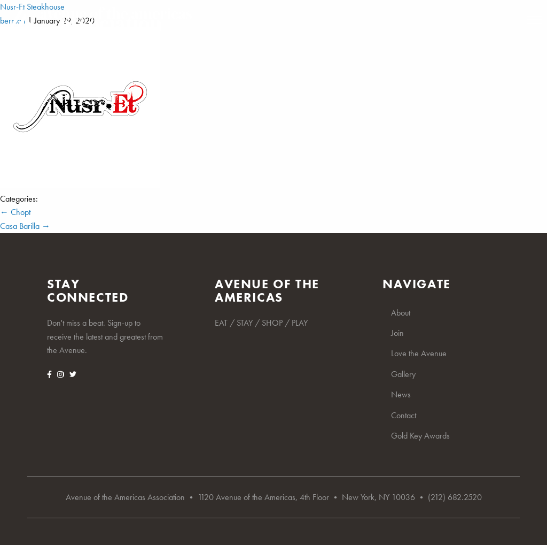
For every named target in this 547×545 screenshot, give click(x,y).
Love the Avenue (419, 353)
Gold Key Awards (420, 435)
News (401, 394)
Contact (403, 415)
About (400, 312)
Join (397, 333)
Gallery (403, 374)
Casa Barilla (25, 226)
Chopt (15, 212)
